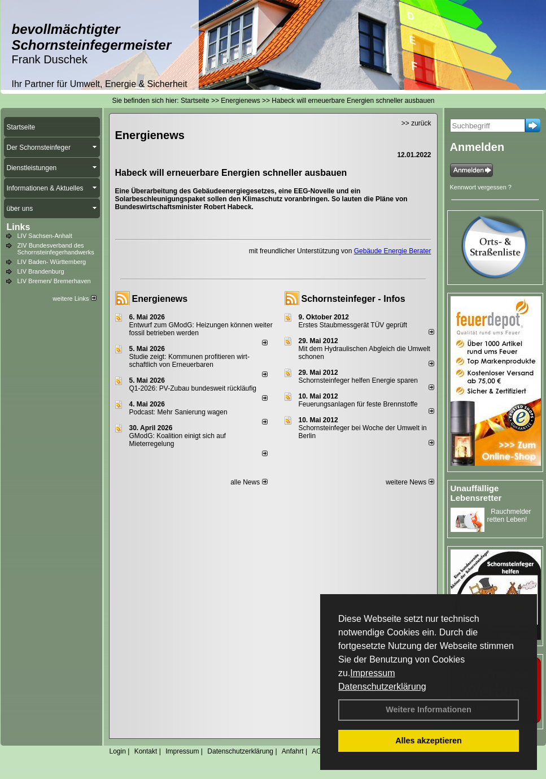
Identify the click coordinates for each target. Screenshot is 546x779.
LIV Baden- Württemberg (52, 261)
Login (118, 751)
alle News (248, 482)
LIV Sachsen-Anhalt (45, 235)
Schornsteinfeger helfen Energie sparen (358, 380)
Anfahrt (293, 751)
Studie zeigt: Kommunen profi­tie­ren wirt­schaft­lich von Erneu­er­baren (189, 361)
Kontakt (146, 751)
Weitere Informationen (428, 709)
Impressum (372, 673)
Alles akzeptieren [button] (428, 740)
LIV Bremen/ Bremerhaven (54, 281)
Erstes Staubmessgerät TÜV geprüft (353, 325)
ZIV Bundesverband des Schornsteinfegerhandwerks (56, 249)
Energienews (160, 299)
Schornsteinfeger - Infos (353, 299)
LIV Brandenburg (41, 271)
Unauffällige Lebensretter (476, 493)
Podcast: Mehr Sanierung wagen (178, 412)
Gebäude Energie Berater (392, 251)
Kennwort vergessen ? (481, 187)
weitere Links (74, 298)
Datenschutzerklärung (382, 686)
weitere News (410, 482)
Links (18, 227)
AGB (319, 751)
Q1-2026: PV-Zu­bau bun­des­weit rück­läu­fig (192, 388)
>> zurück (416, 123)
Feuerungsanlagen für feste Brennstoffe (358, 404)
